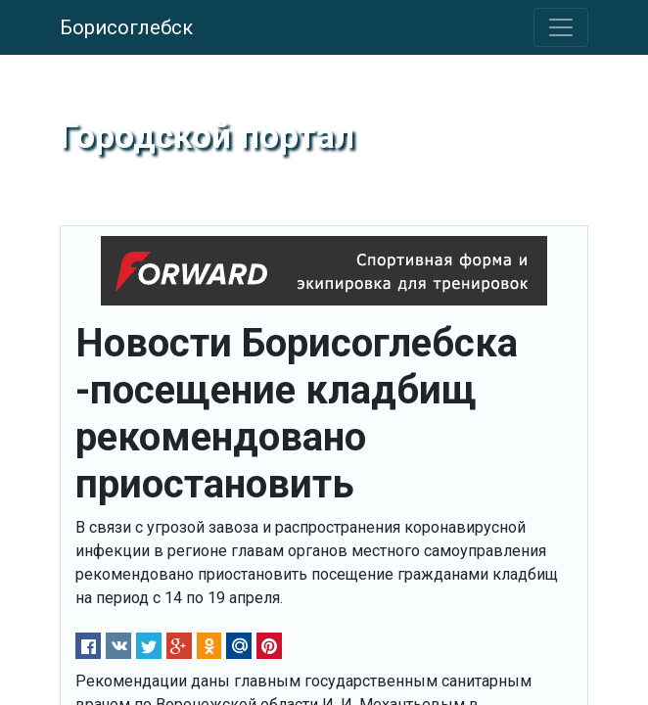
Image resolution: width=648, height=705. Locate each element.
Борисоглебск (126, 27)
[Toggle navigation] (560, 27)
